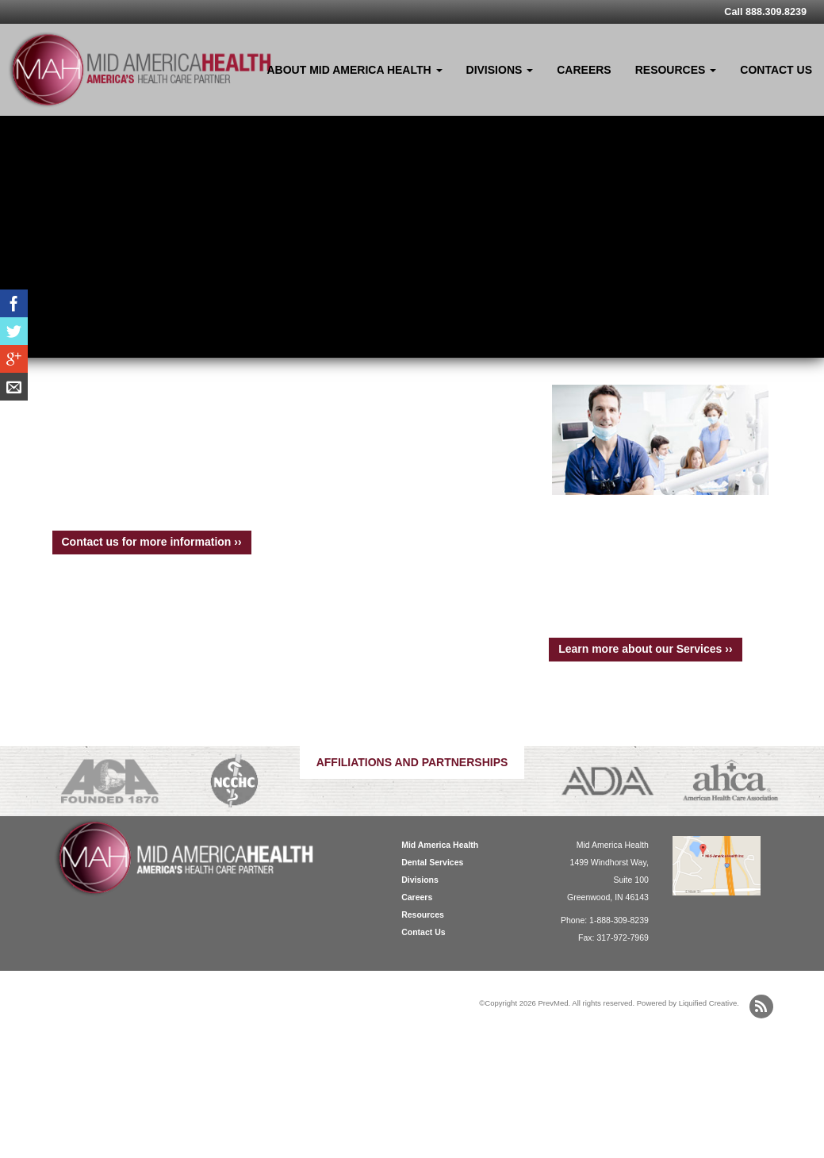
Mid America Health (439, 844)
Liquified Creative (708, 1003)
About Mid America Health (355, 69)
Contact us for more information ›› (152, 541)
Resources (676, 69)
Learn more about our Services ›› (645, 648)
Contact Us (776, 69)
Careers (584, 69)
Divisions (500, 69)
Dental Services (432, 862)
